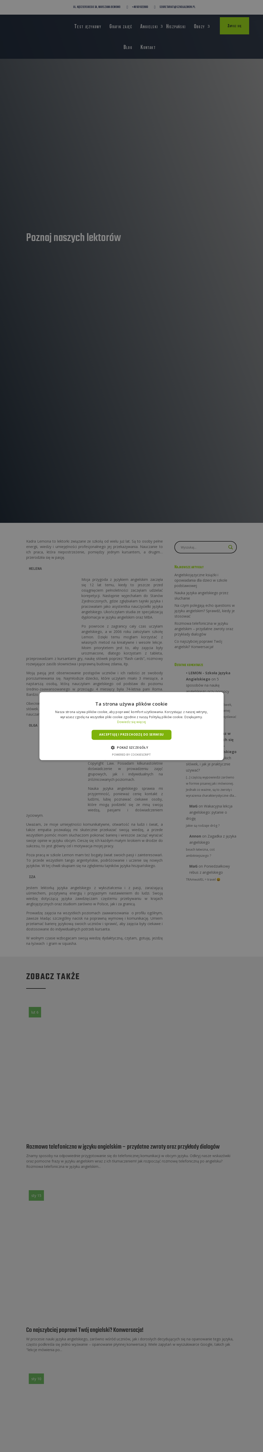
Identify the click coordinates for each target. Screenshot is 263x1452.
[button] (131, 747)
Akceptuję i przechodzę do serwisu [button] (131, 735)
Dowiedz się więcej (131, 722)
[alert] (131, 726)
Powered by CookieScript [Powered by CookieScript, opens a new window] (131, 754)
